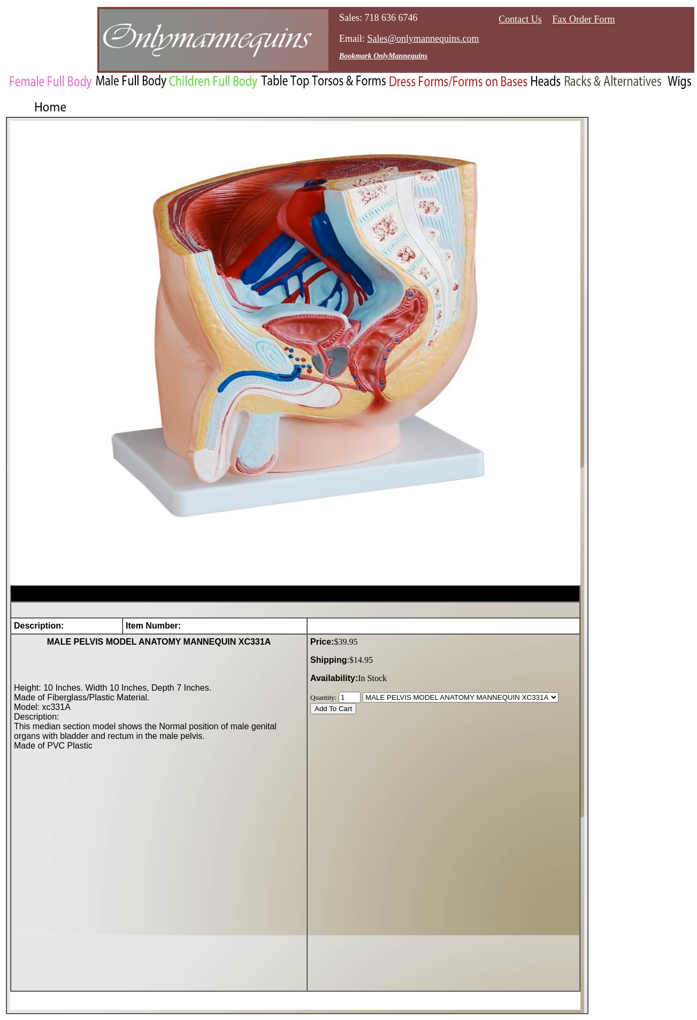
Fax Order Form (584, 19)
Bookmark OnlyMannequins (383, 56)
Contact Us (520, 19)
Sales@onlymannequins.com (423, 38)
